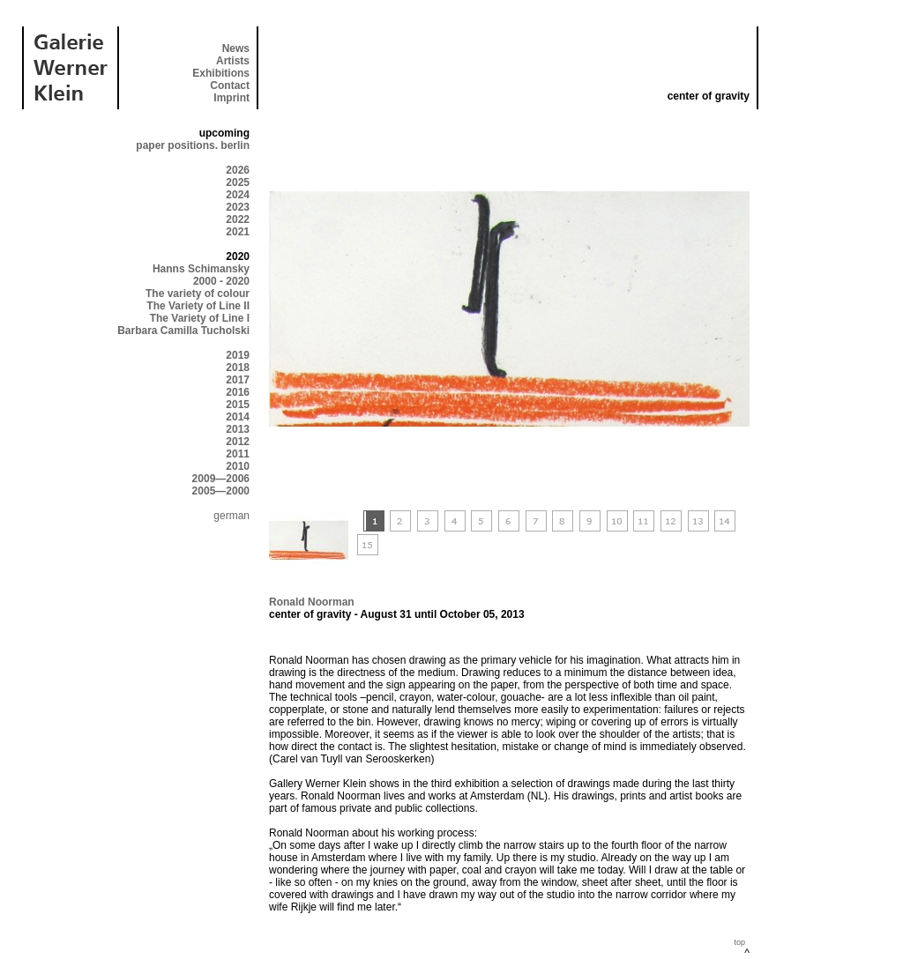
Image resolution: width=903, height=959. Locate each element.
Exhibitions (221, 73)
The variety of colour (198, 293)
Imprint (231, 98)
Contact (230, 85)
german (231, 515)
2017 (238, 380)
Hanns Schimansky (201, 269)
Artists (233, 61)
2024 (238, 195)
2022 (238, 219)
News (236, 48)
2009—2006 (221, 478)
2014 (238, 417)
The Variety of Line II (198, 306)
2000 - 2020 (221, 281)
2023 (238, 207)
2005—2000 (221, 491)
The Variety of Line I (200, 318)
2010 (238, 466)
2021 (238, 232)
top (739, 942)
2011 (238, 454)
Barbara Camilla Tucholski (183, 330)
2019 (238, 355)
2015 (238, 404)
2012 (238, 441)
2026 (238, 170)
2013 (238, 429)
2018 (238, 367)
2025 (238, 182)
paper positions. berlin (193, 145)
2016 (238, 392)
